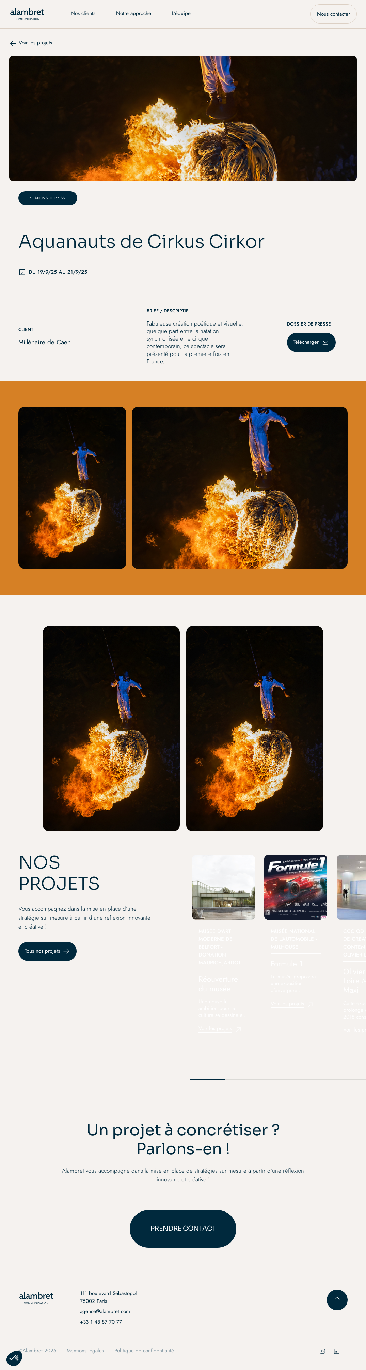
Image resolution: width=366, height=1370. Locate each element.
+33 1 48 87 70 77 (101, 1322)
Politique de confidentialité (144, 1350)
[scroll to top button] (337, 1300)
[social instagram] (322, 1351)
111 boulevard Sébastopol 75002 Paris (108, 1297)
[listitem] (224, 947)
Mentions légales (85, 1350)
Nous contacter (333, 14)
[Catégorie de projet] (47, 198)
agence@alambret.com (105, 1311)
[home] (27, 14)
